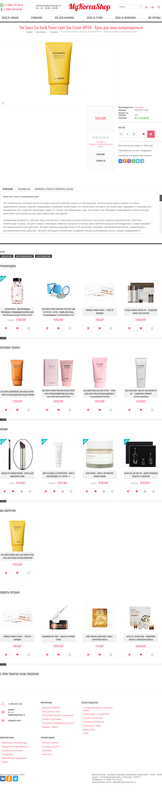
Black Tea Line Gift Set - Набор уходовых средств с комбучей (141, 475)
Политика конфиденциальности (58, 723)
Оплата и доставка (51, 719)
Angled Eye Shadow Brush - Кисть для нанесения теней (17, 475)
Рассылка (47, 754)
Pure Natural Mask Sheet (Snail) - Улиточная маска (99, 638)
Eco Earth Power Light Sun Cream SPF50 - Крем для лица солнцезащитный (17, 556)
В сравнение (21, 491)
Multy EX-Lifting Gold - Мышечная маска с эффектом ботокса (141, 638)
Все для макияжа (64, 17)
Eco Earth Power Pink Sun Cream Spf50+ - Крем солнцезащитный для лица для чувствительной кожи (58, 393)
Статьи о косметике (93, 718)
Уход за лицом (10, 17)
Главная (29, 32)
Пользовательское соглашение (58, 715)
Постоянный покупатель (146, 7)
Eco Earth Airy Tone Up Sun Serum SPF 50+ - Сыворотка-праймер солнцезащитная (141, 393)
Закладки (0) (152, 7)
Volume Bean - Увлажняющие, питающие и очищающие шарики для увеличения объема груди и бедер (17, 312)
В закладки (143, 134)
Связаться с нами (92, 725)
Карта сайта (89, 729)
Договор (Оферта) (51, 707)
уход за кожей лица (43, 256)
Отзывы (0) (100, 160)
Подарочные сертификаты (15, 746)
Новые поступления (12, 750)
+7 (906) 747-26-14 (13, 5)
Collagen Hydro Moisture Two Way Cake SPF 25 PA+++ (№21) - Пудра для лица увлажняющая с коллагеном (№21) (58, 312)
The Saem (54, 32)
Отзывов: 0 (101, 142)
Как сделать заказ (51, 711)
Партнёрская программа (14, 758)
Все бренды (41, 32)
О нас (85, 733)
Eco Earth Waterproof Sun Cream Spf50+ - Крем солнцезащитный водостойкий (17, 393)
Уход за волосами (125, 17)
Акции (5, 762)
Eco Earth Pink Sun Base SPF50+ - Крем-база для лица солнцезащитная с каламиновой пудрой (100, 393)
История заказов (50, 746)
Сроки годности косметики (96, 714)
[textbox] (130, 7)
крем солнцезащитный (24, 256)
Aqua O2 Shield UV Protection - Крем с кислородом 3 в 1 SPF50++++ (58, 475)
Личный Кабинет (50, 742)
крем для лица (7, 256)
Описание (100, 154)
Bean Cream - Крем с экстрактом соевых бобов (99, 475)
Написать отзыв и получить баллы (101, 145)
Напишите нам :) (14, 720)
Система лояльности (93, 722)
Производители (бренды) (14, 742)
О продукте (28, 328)
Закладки (47, 750)
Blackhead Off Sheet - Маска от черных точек (58, 638)
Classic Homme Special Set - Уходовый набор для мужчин (141, 311)
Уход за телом (95, 17)
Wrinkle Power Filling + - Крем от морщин (99, 311)
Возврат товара (50, 727)
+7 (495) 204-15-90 (12, 9)
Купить (151, 134)
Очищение (36, 17)
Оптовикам (7, 754)
